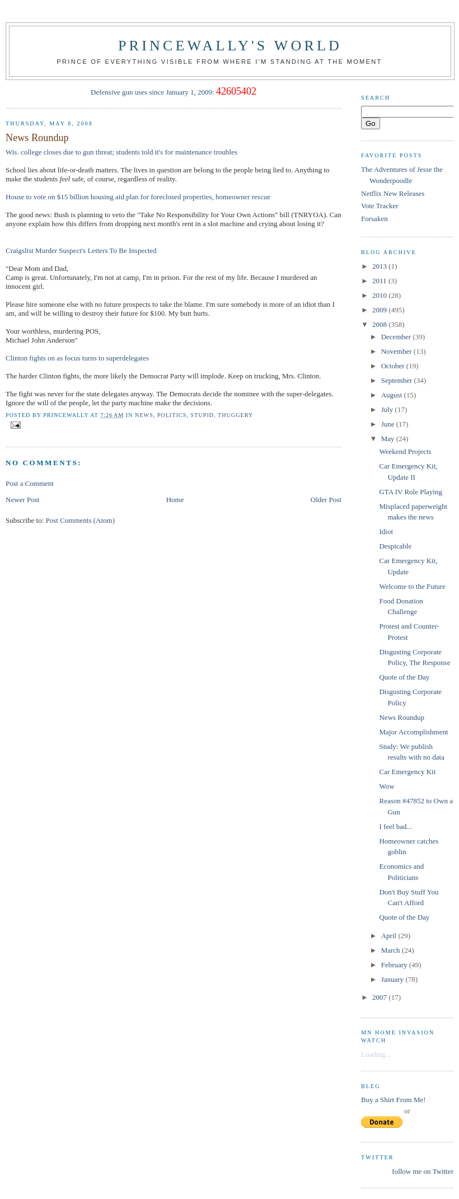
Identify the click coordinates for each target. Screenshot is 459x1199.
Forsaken (374, 218)
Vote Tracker (380, 206)
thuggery (235, 415)
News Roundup (37, 137)
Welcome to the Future (412, 586)
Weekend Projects (405, 451)
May (388, 438)
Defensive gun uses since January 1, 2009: (152, 92)
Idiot (386, 531)
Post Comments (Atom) (80, 520)
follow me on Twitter (422, 1171)
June (388, 424)
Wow (386, 786)
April (390, 935)
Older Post (326, 499)
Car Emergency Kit (407, 771)
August (392, 395)
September (397, 380)
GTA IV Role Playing (410, 492)
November (397, 351)
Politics (172, 415)
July (388, 409)
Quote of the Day (404, 677)
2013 (380, 266)
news (144, 415)
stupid (202, 415)
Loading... (376, 1054)
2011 (380, 281)
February (395, 965)
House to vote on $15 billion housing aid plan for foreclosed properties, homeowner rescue (138, 197)
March (391, 950)
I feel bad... (395, 826)
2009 (380, 310)
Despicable (395, 546)
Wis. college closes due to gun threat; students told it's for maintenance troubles (121, 152)
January (393, 979)
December (397, 336)
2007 (380, 997)
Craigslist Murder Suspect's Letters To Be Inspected (81, 250)
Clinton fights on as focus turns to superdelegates (77, 358)
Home (175, 499)
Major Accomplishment (413, 732)
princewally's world (230, 46)
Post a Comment (30, 483)
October (393, 366)
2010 (380, 295)
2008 (380, 324)
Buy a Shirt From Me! (393, 1099)
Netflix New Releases (392, 193)
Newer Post (22, 499)
